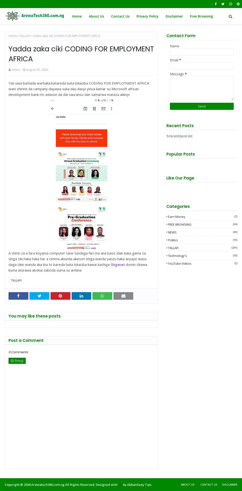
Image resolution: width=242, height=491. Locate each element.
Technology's (202, 256)
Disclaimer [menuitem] (174, 16)
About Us (187, 484)
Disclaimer (229, 484)
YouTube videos (202, 263)
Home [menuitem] (77, 16)
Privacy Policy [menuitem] (148, 16)
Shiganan (118, 264)
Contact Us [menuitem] (120, 16)
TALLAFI (24, 36)
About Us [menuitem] (96, 16)
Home (13, 36)
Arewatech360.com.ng (48, 484)
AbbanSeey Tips (139, 484)
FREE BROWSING (202, 224)
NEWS (202, 232)
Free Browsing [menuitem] (201, 16)
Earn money (202, 216)
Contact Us (208, 484)
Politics (202, 240)
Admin (15, 69)
